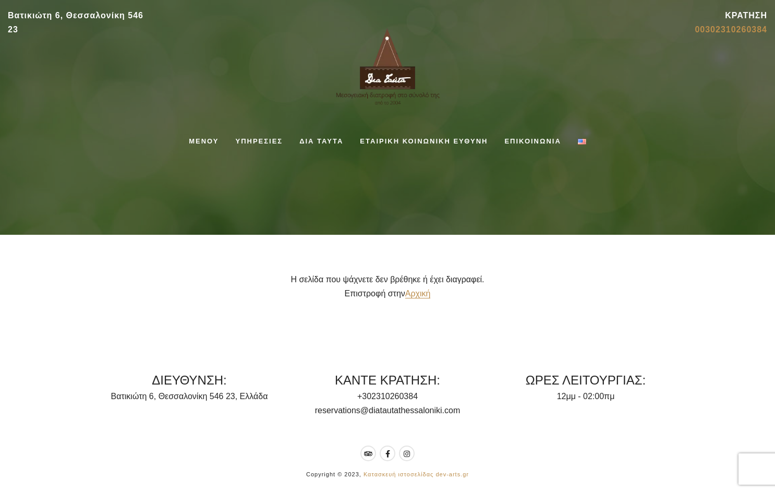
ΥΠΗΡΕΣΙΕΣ (259, 141)
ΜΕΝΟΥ (204, 141)
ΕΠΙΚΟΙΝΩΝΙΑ (532, 141)
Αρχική (418, 293)
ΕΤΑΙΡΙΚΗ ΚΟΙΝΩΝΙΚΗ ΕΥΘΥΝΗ (424, 141)
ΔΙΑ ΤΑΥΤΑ (321, 141)
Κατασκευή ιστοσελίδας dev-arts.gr (416, 474)
